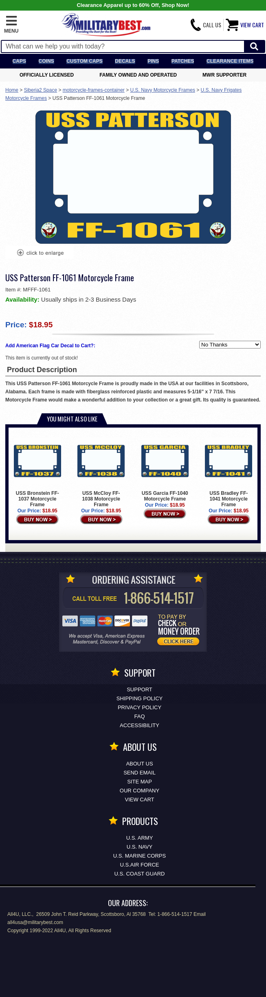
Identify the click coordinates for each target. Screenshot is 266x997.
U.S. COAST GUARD (139, 874)
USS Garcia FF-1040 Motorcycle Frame (165, 469)
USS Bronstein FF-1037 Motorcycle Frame (37, 472)
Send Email (139, 773)
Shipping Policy (140, 698)
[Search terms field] (123, 46)
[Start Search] (254, 46)
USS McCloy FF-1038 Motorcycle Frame (101, 472)
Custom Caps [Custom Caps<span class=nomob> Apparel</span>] (84, 61)
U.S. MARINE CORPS (139, 856)
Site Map (139, 782)
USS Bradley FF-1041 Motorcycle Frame (228, 472)
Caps (19, 61)
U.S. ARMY (139, 838)
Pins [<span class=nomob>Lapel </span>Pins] (153, 61)
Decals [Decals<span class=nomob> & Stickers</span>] (125, 61)
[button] (11, 25)
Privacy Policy (139, 707)
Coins (46, 61)
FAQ (139, 716)
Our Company (139, 790)
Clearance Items (230, 61)
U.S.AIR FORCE (139, 865)
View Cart (139, 799)
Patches (182, 61)
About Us (139, 764)
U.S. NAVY (139, 847)
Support (139, 689)
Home (11, 90)
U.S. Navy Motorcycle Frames (162, 90)
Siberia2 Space (40, 90)
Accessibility (139, 725)
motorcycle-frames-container (94, 90)
